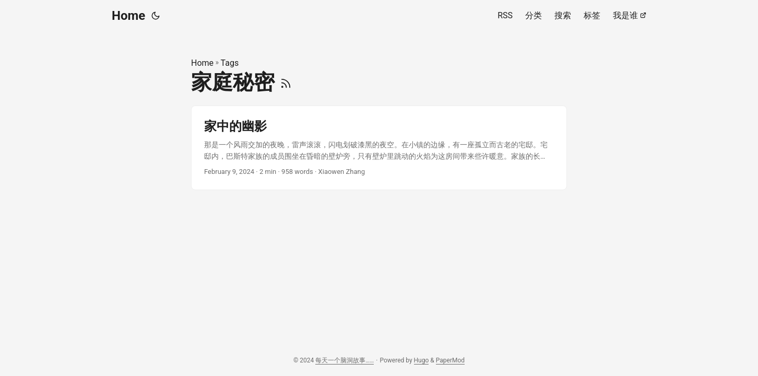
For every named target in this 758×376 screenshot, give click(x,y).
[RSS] (286, 82)
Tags (230, 63)
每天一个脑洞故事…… (344, 360)
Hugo (421, 360)
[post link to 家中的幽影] (379, 148)
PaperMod (450, 360)
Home (128, 15)
